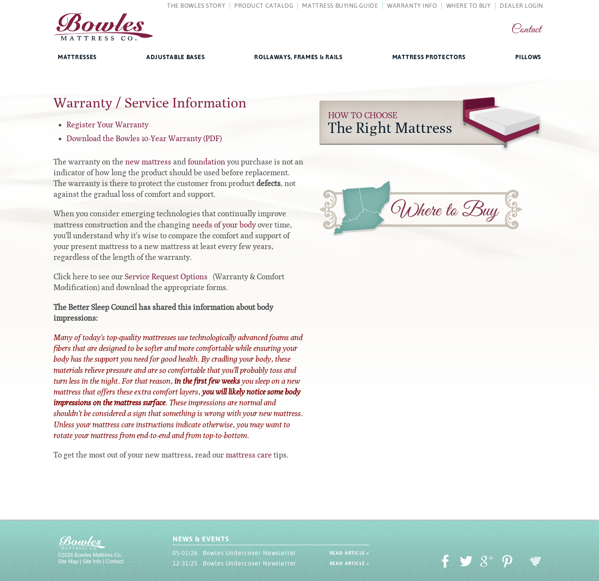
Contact (526, 30)
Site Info (91, 562)
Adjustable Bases (175, 57)
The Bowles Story (196, 5)
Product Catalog (263, 5)
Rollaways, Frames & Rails (298, 57)
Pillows (528, 57)
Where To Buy (468, 5)
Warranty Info (412, 5)
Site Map (68, 562)
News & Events (201, 539)
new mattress (148, 161)
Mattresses (77, 57)
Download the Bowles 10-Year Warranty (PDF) (144, 138)
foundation (206, 161)
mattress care (249, 454)
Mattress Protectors (429, 57)
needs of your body (224, 224)
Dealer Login (521, 5)
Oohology (535, 561)
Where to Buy (420, 210)
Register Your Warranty (107, 124)
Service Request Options (166, 276)
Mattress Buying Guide (340, 5)
